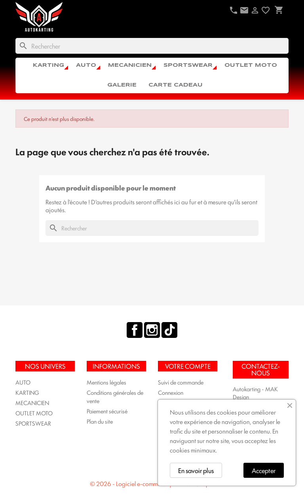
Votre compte (188, 366)
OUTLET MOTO (250, 65)
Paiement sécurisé (107, 411)
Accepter (264, 470)
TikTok (169, 330)
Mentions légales (106, 382)
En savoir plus (196, 470)
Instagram (152, 330)
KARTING (48, 65)
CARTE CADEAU (175, 85)
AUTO (86, 65)
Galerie (122, 85)
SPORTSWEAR (188, 65)
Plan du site (100, 421)
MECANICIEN (130, 65)
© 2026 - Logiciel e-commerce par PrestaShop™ (152, 483)
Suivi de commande (180, 382)
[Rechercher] (152, 46)
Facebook (134, 330)
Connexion (170, 392)
